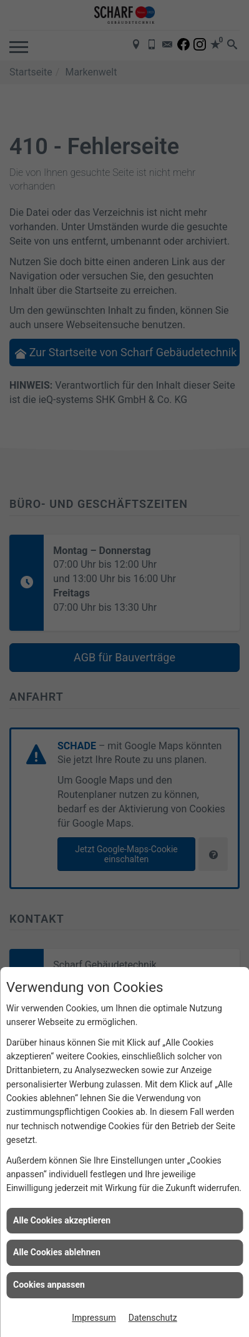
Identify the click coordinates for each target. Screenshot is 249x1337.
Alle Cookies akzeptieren (61, 1220)
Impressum (93, 1318)
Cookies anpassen (49, 1285)
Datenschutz (153, 1318)
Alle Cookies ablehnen (56, 1252)
